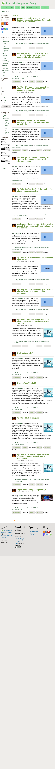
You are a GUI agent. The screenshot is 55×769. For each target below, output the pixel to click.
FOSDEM (18, 343)
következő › (33, 518)
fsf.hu (10, 539)
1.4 (23, 78)
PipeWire (17, 43)
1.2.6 (20, 409)
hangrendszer (24, 43)
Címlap (3, 11)
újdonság (43, 43)
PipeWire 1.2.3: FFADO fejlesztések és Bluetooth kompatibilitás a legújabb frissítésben (33, 456)
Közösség (37, 7)
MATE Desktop (32, 533)
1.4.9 (20, 147)
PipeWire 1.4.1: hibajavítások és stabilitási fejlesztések (35, 258)
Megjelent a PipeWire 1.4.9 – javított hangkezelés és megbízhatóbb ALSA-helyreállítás (33, 122)
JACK (33, 43)
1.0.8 (23, 444)
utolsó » (39, 518)
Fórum (17, 7)
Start (7, 7)
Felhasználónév (5, 85)
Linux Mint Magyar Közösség (26, 3)
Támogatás (44, 7)
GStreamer (39, 43)
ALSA (35, 43)
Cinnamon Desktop (33, 531)
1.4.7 (20, 215)
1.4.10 (20, 78)
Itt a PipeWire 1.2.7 (25, 353)
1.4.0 (20, 311)
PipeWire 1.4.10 (22, 62)
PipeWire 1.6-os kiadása (31, 29)
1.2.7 (20, 374)
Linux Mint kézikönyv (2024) (5, 57)
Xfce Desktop (32, 534)
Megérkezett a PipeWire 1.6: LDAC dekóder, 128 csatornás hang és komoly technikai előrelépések (34, 20)
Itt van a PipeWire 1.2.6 (26, 383)
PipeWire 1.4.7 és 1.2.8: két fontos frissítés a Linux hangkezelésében (35, 190)
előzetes (28, 112)
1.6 (22, 45)
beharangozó (24, 112)
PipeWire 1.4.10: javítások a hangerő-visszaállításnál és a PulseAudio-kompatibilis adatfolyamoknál (33, 55)
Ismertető (5, 53)
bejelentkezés (39, 48)
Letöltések (29, 7)
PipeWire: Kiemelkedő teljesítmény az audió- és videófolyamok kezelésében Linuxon (33, 321)
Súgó (12, 7)
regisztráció (32, 48)
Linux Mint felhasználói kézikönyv (6, 62)
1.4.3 (20, 249)
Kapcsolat (4, 537)
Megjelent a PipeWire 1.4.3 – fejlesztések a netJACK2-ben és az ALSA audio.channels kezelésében (35, 226)
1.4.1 (20, 281)
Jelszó (3, 91)
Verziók (5, 65)
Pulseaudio (29, 43)
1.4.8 (20, 180)
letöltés (17, 45)
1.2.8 (25, 215)
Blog (23, 7)
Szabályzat (9, 535)
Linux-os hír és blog (7, 128)
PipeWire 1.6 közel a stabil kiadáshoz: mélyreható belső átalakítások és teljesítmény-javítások (33, 88)
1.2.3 (20, 481)
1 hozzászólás (25, 150)
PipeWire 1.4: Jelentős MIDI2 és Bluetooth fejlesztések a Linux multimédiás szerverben (35, 291)
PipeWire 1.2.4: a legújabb (28, 418)
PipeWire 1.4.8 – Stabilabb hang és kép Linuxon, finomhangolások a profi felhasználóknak (33, 159)
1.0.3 (20, 509)
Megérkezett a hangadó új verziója (31, 490)
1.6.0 (20, 45)
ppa (20, 43)
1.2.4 (20, 444)
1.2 (23, 215)
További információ (17, 48)
